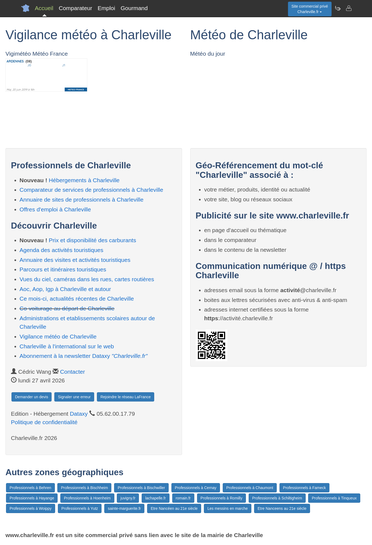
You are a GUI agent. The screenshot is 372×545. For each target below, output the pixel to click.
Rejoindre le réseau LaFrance (125, 397)
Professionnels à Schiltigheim (277, 498)
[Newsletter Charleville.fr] (337, 8)
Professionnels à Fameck (304, 488)
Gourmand (134, 8)
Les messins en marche (227, 508)
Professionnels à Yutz (79, 508)
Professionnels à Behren (30, 488)
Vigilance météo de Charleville (58, 336)
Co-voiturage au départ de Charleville (67, 308)
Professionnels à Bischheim (84, 488)
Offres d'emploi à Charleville (55, 209)
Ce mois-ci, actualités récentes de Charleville (77, 298)
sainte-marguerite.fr (124, 508)
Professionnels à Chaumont (249, 488)
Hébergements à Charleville (84, 180)
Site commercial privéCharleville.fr (309, 9)
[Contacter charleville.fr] (348, 8)
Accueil (44, 8)
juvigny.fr (127, 498)
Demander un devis (31, 397)
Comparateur (75, 8)
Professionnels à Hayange (32, 498)
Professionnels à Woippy (31, 508)
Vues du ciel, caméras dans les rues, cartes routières (87, 279)
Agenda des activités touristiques (61, 250)
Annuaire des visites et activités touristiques (75, 260)
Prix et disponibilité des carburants (92, 240)
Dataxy (79, 414)
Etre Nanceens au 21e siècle (282, 508)
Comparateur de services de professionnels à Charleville (91, 190)
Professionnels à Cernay (196, 488)
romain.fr (183, 498)
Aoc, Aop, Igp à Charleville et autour (65, 289)
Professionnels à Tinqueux (334, 498)
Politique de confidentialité (44, 422)
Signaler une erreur (74, 397)
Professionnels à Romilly (221, 498)
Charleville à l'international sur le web (67, 346)
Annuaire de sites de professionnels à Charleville (82, 199)
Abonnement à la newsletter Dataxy (84, 356)
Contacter (72, 372)
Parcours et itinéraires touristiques (63, 269)
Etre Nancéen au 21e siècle (174, 508)
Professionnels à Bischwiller (141, 488)
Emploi (106, 8)
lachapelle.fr (155, 498)
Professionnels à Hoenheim (87, 498)
